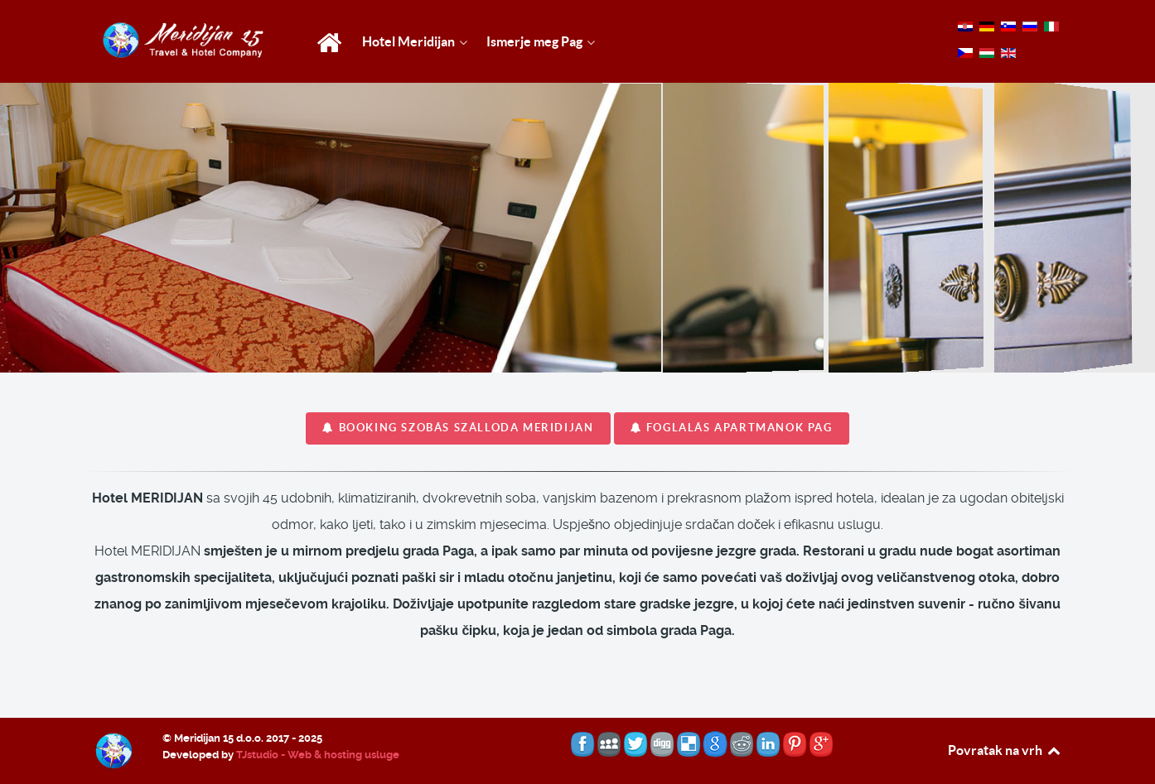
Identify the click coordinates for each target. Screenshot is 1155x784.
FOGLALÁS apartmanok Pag (732, 427)
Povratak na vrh (1005, 750)
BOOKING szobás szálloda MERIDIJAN (457, 427)
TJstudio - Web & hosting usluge (317, 754)
